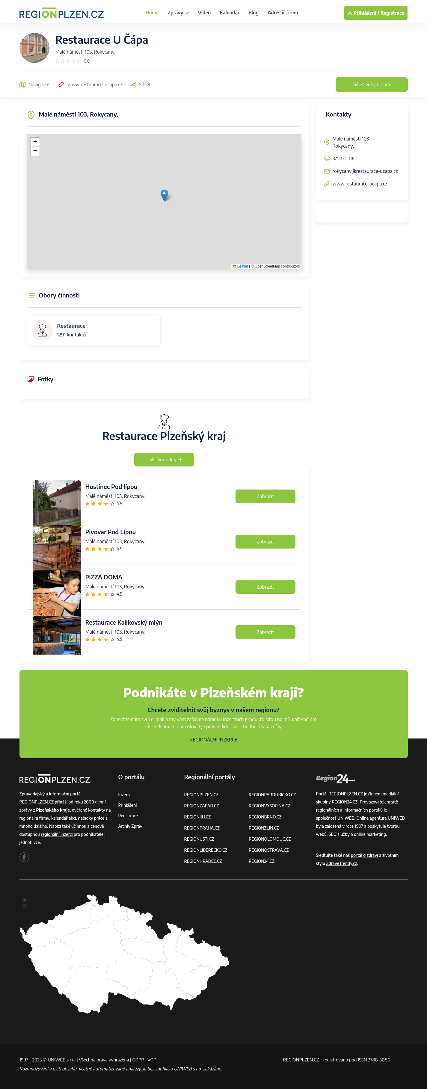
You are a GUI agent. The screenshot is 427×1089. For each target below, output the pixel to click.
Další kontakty (164, 460)
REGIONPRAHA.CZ (202, 827)
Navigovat (34, 84)
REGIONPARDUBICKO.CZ (272, 794)
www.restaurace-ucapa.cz (90, 84)
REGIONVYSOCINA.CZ (269, 805)
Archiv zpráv (130, 826)
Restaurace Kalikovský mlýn (124, 622)
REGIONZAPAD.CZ (201, 805)
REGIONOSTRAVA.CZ (269, 850)
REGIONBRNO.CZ (265, 816)
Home (152, 13)
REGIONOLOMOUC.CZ (270, 839)
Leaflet (240, 266)
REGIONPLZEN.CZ (201, 794)
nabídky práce (91, 818)
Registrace (393, 13)
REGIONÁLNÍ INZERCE (214, 740)
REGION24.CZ (261, 861)
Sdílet (140, 84)
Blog (253, 13)
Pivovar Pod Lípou (110, 531)
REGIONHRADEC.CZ (203, 861)
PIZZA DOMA (104, 577)
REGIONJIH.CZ (197, 816)
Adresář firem (283, 13)
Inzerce (125, 794)
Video (204, 13)
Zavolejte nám (371, 84)
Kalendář (229, 13)
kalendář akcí (63, 818)
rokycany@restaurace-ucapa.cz (365, 171)
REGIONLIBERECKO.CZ (205, 850)
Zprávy (178, 13)
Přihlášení (127, 805)
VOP (151, 1059)
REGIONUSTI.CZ (199, 839)
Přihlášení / (363, 13)
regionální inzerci (57, 834)
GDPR (138, 1059)
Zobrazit (265, 496)
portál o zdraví (364, 855)
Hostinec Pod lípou (111, 486)
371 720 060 (345, 158)
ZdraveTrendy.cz (341, 863)
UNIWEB (345, 818)
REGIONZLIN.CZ (264, 827)
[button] (164, 195)
